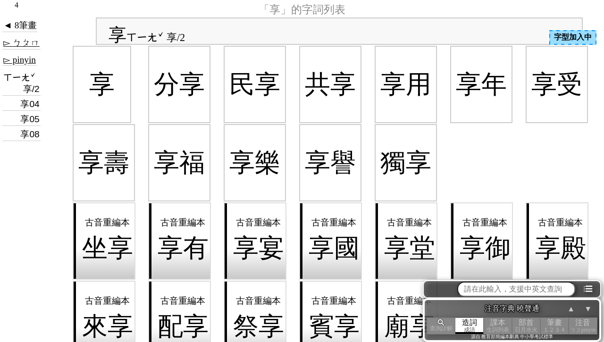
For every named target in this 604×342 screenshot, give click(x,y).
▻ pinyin (19, 60)
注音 (583, 325)
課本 (498, 325)
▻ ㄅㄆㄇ (21, 43)
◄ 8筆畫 (20, 25)
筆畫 (554, 325)
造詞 (469, 325)
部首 (526, 325)
